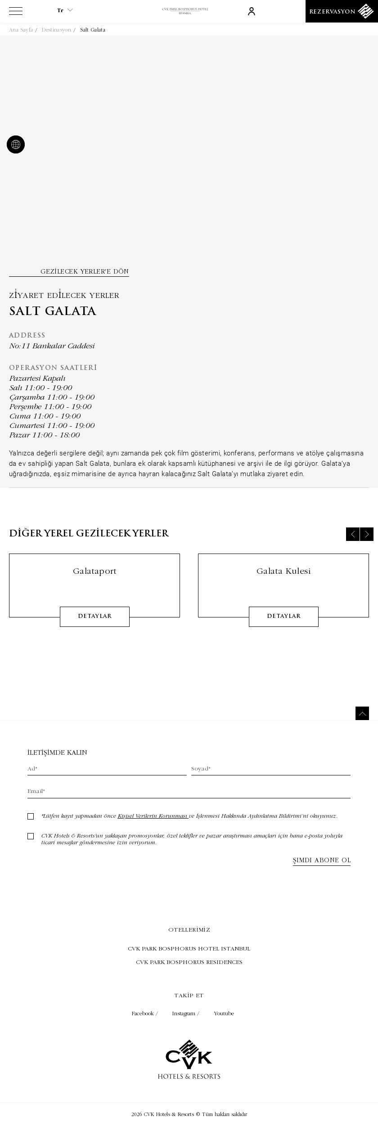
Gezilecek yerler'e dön (84, 271)
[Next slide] (367, 547)
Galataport (95, 584)
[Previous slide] (353, 547)
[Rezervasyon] (342, 11)
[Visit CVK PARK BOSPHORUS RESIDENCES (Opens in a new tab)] (189, 961)
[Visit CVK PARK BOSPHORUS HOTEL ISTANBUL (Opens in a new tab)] (189, 948)
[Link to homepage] (189, 11)
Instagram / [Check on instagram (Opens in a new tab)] (186, 1013)
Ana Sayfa (21, 30)
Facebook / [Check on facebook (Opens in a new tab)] (146, 1013)
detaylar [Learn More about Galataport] (95, 629)
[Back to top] (362, 713)
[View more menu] (15, 13)
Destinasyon (56, 30)
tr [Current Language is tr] (65, 10)
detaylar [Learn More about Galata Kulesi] (284, 629)
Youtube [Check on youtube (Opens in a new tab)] (224, 1013)
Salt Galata (92, 30)
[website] (14, 145)
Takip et (188, 995)
